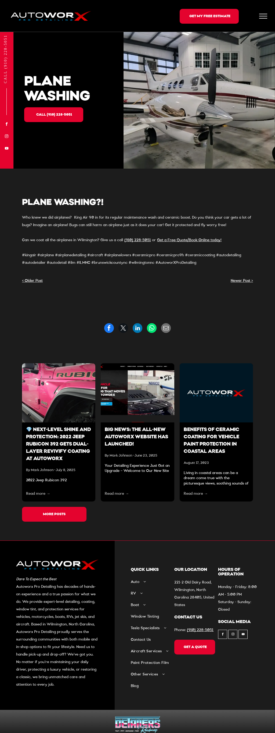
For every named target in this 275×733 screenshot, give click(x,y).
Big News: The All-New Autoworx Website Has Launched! (136, 437)
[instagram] (6, 137)
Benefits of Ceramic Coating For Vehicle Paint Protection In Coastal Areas (211, 440)
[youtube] (6, 149)
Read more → (38, 494)
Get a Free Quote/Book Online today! (189, 240)
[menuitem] (151, 584)
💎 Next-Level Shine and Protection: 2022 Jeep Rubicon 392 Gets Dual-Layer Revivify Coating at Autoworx (58, 444)
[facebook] (6, 125)
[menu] (263, 16)
